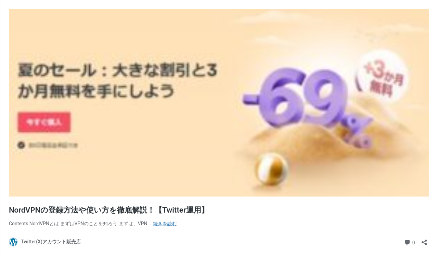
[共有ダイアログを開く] (424, 240)
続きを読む (165, 223)
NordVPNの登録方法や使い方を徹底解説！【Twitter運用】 (109, 210)
